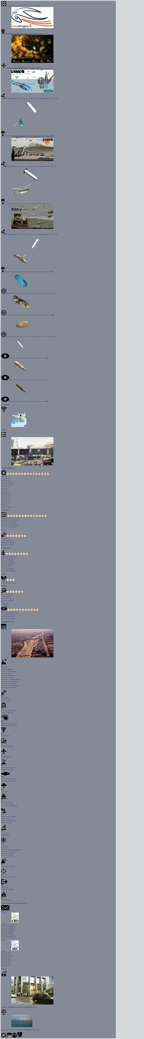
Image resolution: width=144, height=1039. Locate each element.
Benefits (7, 33)
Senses (26, 33)
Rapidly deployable (12, 98)
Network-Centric (42, 98)
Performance (21, 33)
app (10, 560)
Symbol (14, 67)
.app (13, 518)
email (4, 911)
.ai (10, 476)
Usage (40, 33)
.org (19, 518)
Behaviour (9, 67)
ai (14, 562)
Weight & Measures (21, 67)
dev (12, 560)
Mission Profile (13, 33)
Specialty (31, 33)
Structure (36, 33)
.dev (16, 518)
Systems (31, 98)
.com (16, 612)
